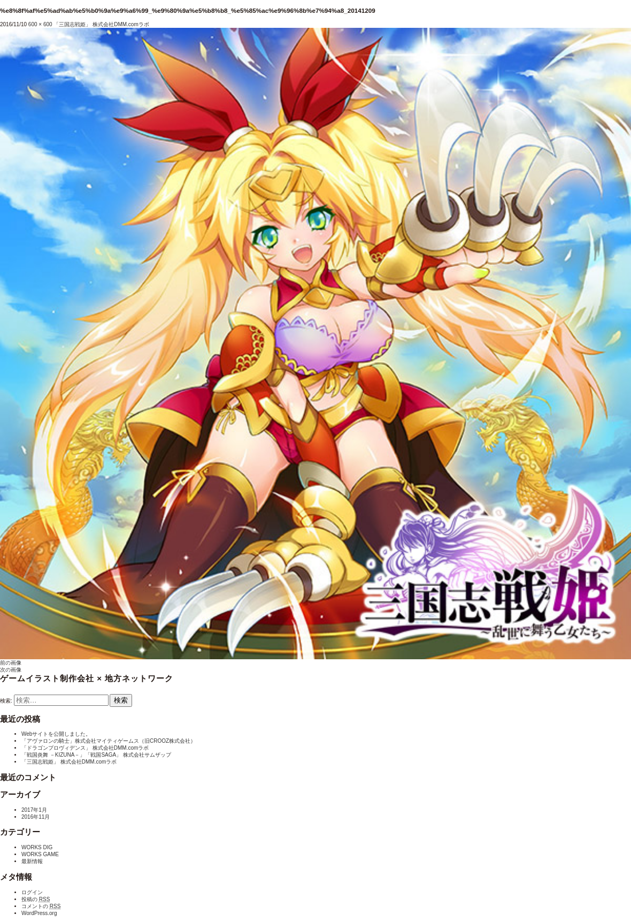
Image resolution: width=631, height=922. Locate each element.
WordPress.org (39, 913)
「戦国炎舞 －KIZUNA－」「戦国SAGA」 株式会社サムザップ (96, 755)
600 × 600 (40, 24)
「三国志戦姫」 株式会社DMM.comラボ (101, 24)
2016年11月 (35, 817)
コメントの (40, 906)
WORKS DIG (36, 847)
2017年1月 (34, 810)
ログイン (32, 892)
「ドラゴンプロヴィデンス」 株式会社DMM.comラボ (85, 748)
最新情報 (32, 861)
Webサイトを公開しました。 (56, 734)
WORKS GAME (40, 854)
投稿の (35, 899)
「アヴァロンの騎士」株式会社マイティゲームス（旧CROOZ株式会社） (108, 741)
